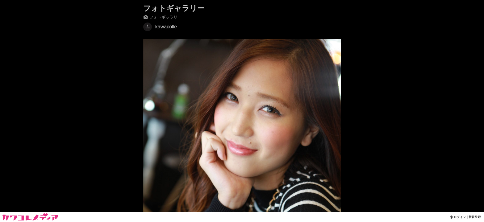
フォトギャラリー (174, 8)
